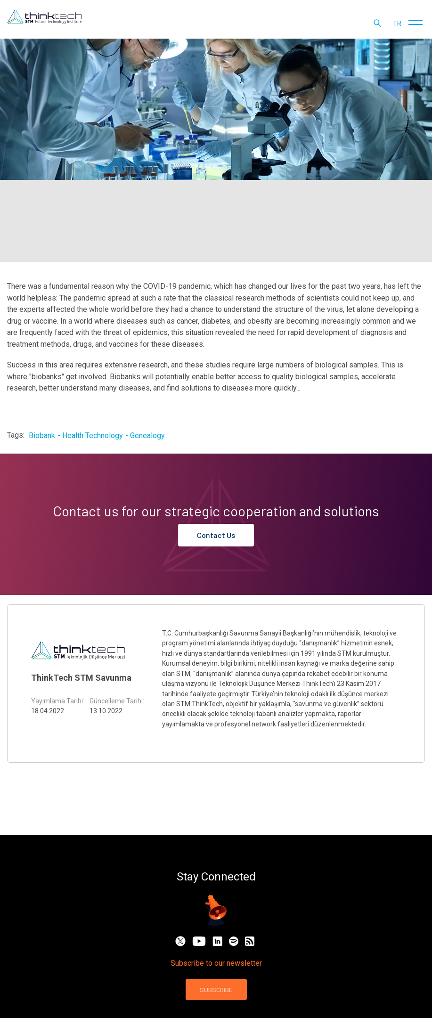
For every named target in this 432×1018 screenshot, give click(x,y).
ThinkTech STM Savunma (81, 678)
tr (397, 23)
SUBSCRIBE (216, 989)
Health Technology (92, 435)
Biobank (42, 435)
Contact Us (216, 534)
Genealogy (147, 435)
